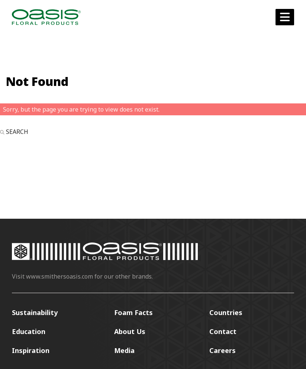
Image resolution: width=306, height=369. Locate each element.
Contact (222, 331)
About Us (129, 331)
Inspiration (30, 350)
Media (124, 350)
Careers (222, 350)
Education (28, 331)
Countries (225, 312)
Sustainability (35, 312)
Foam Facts (133, 312)
